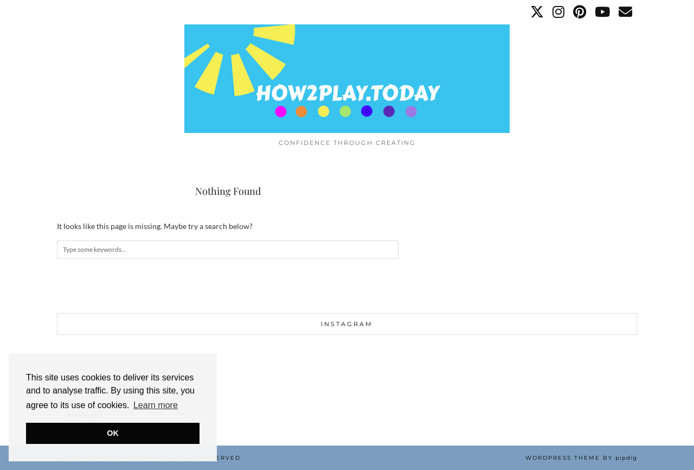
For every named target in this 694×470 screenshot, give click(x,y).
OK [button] (113, 433)
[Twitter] (537, 12)
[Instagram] (559, 12)
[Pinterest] (580, 12)
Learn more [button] (155, 405)
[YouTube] (603, 12)
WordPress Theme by (581, 457)
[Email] (626, 12)
